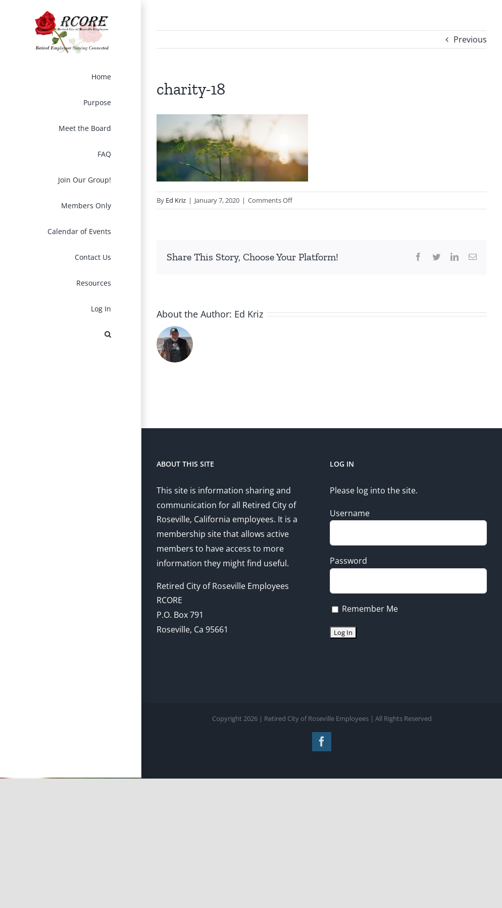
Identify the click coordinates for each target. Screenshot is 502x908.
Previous (470, 39)
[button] (70, 334)
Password (348, 560)
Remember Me (365, 608)
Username (350, 513)
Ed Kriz (176, 200)
